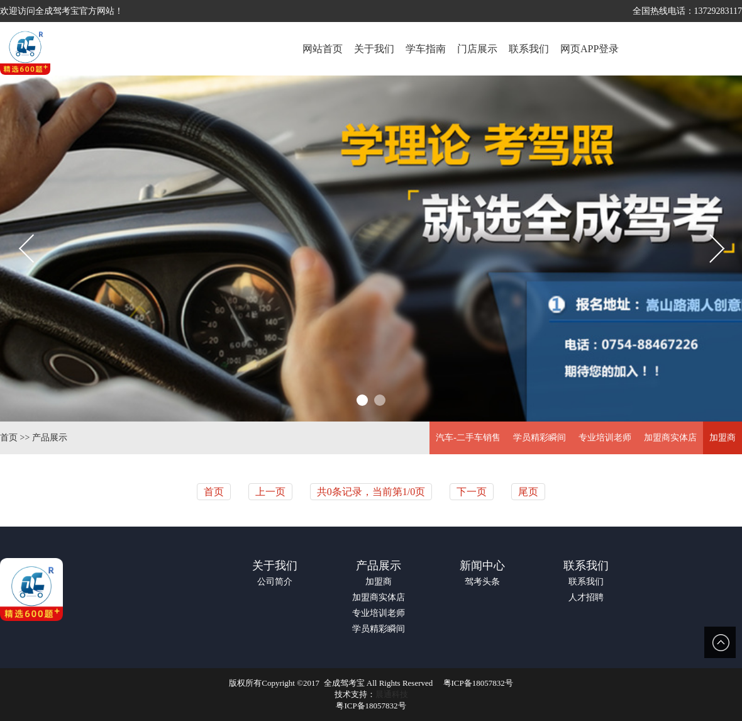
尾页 (528, 491)
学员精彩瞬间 (539, 437)
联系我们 (586, 565)
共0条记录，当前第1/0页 (371, 491)
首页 (9, 437)
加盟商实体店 (670, 437)
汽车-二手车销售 (468, 437)
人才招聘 (586, 597)
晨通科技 (391, 694)
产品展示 (49, 437)
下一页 (472, 491)
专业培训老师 (605, 437)
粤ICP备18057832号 (478, 683)
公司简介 (274, 581)
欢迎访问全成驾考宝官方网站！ (61, 11)
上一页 (270, 491)
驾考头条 (482, 581)
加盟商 (722, 437)
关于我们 (274, 565)
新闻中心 (482, 565)
